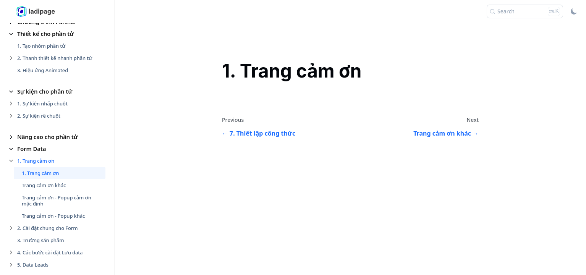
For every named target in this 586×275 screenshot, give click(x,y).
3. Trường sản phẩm (40, 240)
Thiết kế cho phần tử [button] (45, 33)
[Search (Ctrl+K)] (525, 11)
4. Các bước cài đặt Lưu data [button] (50, 252)
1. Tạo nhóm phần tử (41, 45)
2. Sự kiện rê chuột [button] (38, 115)
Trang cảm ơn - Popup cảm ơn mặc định (56, 200)
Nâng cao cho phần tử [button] (47, 137)
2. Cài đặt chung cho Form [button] (47, 228)
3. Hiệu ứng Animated (42, 70)
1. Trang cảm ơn (40, 173)
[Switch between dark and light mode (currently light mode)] (574, 11)
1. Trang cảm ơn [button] (35, 160)
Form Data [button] (31, 148)
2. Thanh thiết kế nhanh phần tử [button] (54, 58)
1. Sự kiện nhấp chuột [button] (42, 103)
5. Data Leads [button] (33, 264)
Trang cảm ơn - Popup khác (53, 215)
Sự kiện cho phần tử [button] (44, 91)
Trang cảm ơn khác (44, 185)
